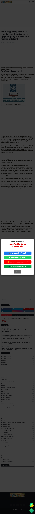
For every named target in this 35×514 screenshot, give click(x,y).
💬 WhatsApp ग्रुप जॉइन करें (17, 258)
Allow (24, 7)
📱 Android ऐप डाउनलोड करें (17, 266)
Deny (10, 7)
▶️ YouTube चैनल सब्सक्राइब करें (17, 262)
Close (17, 272)
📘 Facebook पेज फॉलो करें (17, 253)
